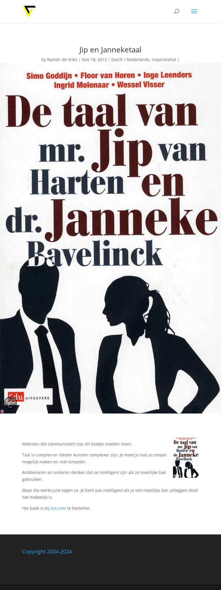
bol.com (58, 508)
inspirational (164, 59)
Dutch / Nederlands (130, 59)
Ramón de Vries (62, 59)
